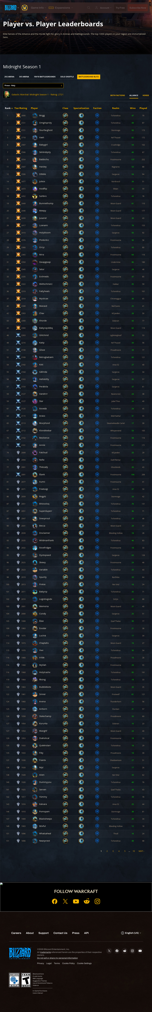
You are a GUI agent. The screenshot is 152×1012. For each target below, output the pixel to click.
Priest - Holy (10, 85)
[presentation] (11, 7)
